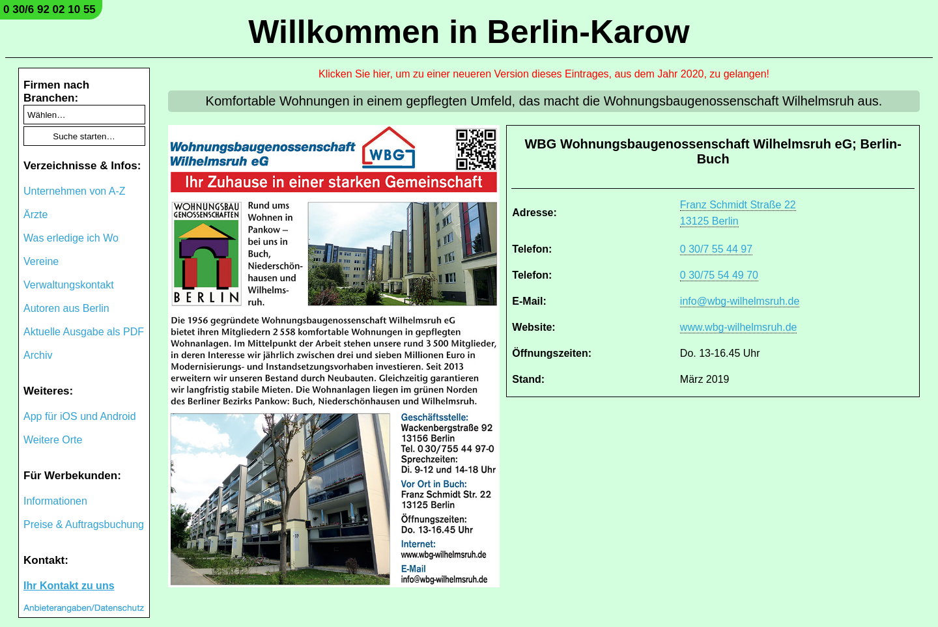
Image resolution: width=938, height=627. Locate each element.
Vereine (41, 261)
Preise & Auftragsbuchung (83, 524)
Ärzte (35, 214)
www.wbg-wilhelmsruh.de (738, 327)
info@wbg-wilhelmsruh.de (739, 301)
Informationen (55, 501)
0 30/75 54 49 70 (719, 275)
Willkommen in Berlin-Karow (468, 32)
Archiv (37, 355)
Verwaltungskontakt (68, 284)
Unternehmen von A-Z (74, 191)
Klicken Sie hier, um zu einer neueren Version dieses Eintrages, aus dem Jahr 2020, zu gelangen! (544, 73)
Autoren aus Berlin (66, 308)
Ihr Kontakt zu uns (69, 585)
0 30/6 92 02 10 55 (49, 9)
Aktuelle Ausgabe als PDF (83, 331)
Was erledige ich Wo (71, 238)
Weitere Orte (52, 439)
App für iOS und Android (79, 416)
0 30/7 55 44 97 (716, 249)
